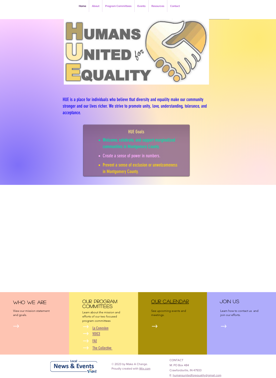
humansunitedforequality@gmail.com (197, 375)
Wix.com (144, 368)
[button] (118, 6)
